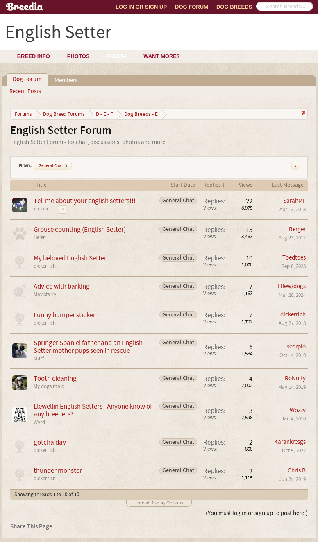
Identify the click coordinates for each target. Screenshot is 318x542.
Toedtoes (294, 258)
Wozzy (298, 410)
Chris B (297, 470)
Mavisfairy (45, 294)
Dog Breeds (234, 7)
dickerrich (45, 266)
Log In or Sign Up (141, 7)
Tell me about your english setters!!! (85, 201)
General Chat (53, 166)
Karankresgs (290, 442)
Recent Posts (25, 91)
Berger (297, 229)
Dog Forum (191, 7)
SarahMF (294, 201)
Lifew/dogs (292, 286)
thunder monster (58, 470)
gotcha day (50, 442)
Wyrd (39, 422)
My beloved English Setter (70, 258)
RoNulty (295, 378)
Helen (40, 237)
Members (66, 80)
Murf (39, 358)
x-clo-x (41, 209)
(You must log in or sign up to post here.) (257, 513)
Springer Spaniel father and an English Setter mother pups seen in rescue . (88, 346)
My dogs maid (49, 386)
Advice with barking (62, 286)
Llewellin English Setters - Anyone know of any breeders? (93, 410)
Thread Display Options (159, 503)
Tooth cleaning (55, 378)
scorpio (296, 346)
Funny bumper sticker (64, 315)
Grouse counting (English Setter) (80, 229)
